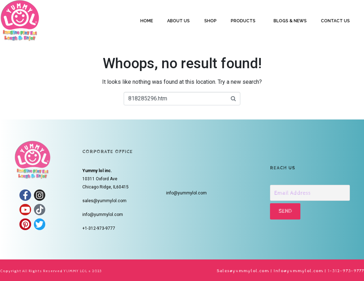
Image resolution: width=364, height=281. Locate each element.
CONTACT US (335, 20)
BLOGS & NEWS (290, 20)
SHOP (210, 20)
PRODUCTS (243, 20)
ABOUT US (178, 20)
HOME (146, 20)
